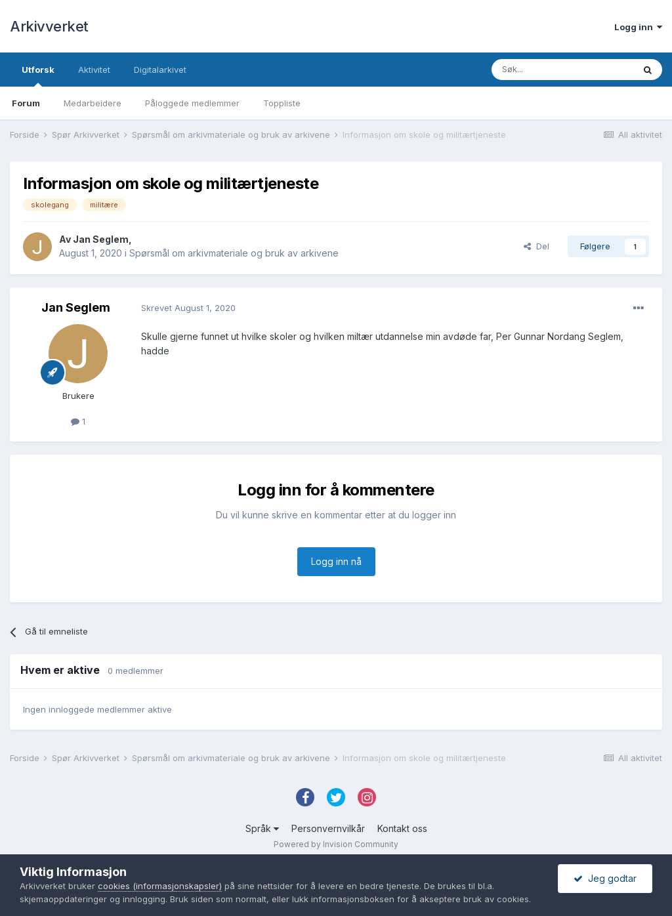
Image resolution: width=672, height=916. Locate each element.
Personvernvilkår (328, 828)
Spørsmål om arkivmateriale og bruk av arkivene (234, 253)
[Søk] (562, 69)
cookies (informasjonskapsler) (160, 886)
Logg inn (638, 27)
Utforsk (38, 75)
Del (536, 246)
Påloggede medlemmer (192, 103)
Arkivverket (49, 26)
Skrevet (188, 307)
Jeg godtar (605, 878)
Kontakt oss (402, 828)
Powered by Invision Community (336, 844)
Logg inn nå (336, 561)
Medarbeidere (92, 103)
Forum (26, 103)
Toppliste (282, 103)
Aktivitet (94, 69)
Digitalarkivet (160, 69)
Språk (262, 828)
